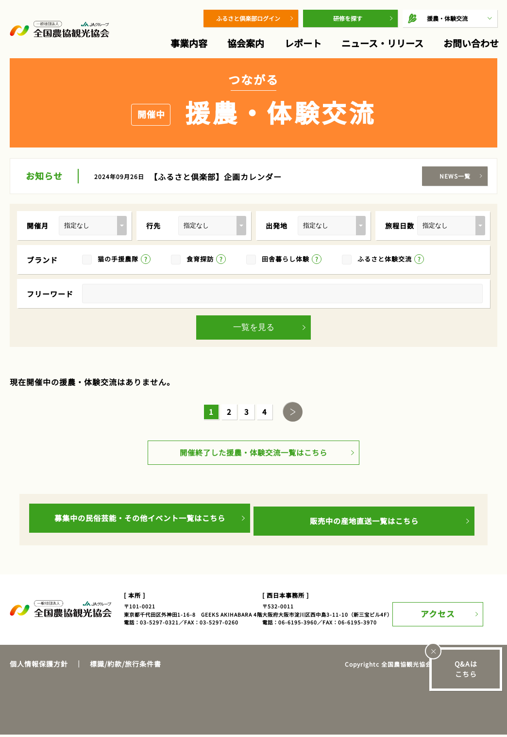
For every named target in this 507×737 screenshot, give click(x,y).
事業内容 (188, 42)
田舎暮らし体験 (285, 258)
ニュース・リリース (382, 42)
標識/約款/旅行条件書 (125, 666)
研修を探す (347, 18)
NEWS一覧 (455, 176)
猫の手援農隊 (118, 258)
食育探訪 (200, 258)
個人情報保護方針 (39, 666)
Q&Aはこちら (466, 669)
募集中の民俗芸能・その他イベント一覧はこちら (140, 523)
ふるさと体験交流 (384, 258)
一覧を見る (253, 327)
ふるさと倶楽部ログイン (248, 18)
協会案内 (245, 42)
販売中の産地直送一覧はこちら (364, 523)
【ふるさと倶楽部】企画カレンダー (216, 176)
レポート (303, 42)
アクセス (452, 611)
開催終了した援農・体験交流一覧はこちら (253, 458)
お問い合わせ (471, 42)
